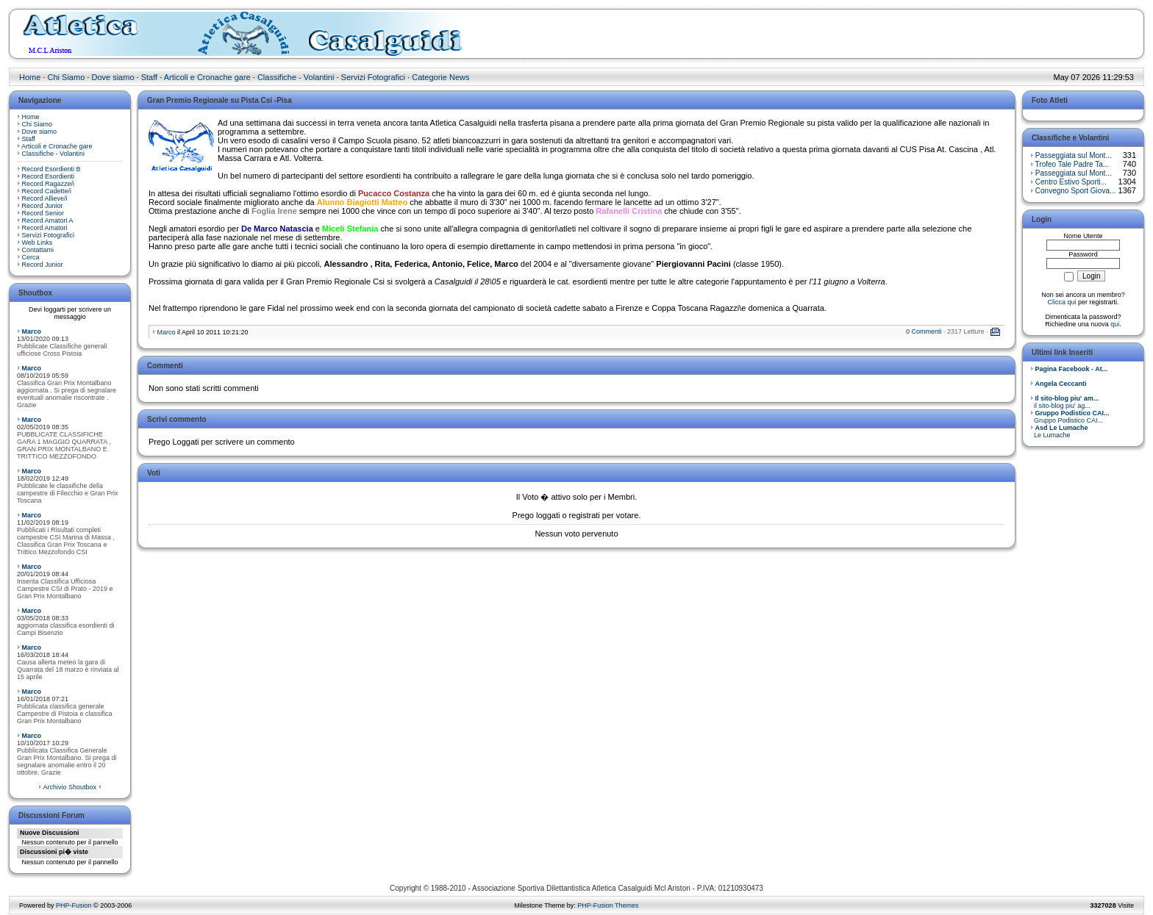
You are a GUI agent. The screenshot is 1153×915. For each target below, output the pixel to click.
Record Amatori (45, 228)
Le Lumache (1059, 431)
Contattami (38, 250)
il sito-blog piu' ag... (1064, 402)
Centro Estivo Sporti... (1071, 182)
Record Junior (42, 205)
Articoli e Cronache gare (207, 77)
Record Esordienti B (51, 169)
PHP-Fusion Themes (607, 905)
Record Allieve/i (45, 198)
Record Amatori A (48, 220)
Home (29, 77)
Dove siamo (112, 77)
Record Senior (43, 213)
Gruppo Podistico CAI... (1070, 416)
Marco (32, 331)
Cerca (31, 257)
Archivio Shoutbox (69, 787)
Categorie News (440, 77)
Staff (149, 77)
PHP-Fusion (74, 905)
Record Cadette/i (47, 191)
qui (1114, 324)
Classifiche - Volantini (296, 77)
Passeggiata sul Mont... (1073, 155)
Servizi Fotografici (373, 77)
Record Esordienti (48, 176)
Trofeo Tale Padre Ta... (1072, 164)
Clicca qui (1061, 302)
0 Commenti (924, 331)
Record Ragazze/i (48, 183)
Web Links (37, 242)
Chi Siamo (66, 77)
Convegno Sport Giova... (1075, 191)
